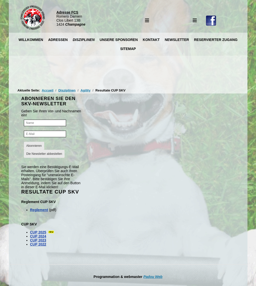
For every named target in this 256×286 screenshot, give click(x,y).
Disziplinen (83, 40)
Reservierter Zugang (215, 40)
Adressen (58, 40)
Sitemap (128, 49)
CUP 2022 (38, 244)
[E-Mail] (45, 134)
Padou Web (153, 277)
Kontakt (151, 40)
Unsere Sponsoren (119, 40)
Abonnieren (34, 146)
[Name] (45, 123)
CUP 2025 (38, 232)
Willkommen (31, 40)
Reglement (39, 210)
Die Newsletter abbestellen (44, 154)
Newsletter (177, 40)
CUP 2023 (38, 240)
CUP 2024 (38, 236)
